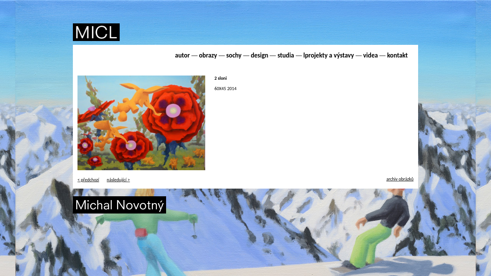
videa (370, 55)
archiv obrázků (400, 179)
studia (285, 55)
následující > (118, 179)
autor (182, 55)
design (260, 55)
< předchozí (88, 179)
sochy (234, 55)
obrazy (208, 55)
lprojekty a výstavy (328, 55)
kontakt (397, 55)
